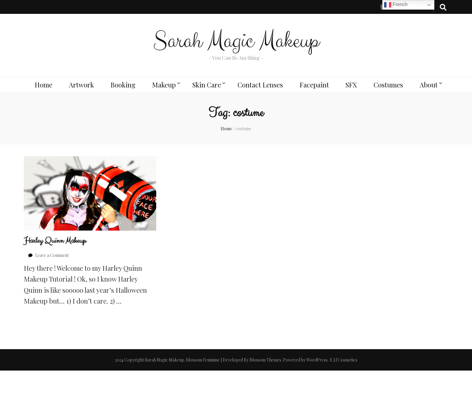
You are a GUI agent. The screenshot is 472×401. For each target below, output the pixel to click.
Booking (122, 84)
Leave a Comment (52, 255)
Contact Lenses (260, 84)
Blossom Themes (265, 360)
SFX (351, 84)
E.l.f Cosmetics (343, 360)
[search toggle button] (443, 7)
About (429, 84)
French (396, 4)
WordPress (317, 360)
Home (43, 84)
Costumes (388, 84)
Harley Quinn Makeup (55, 240)
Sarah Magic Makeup (236, 41)
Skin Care (206, 84)
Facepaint (314, 84)
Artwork (81, 84)
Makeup (164, 84)
